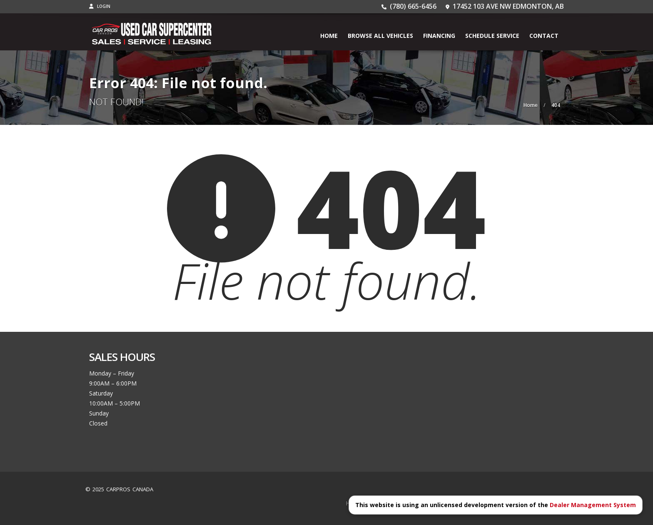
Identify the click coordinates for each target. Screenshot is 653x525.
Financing (439, 36)
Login (99, 6)
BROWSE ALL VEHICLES (380, 36)
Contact (543, 36)
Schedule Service (492, 36)
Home (329, 36)
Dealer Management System (593, 505)
